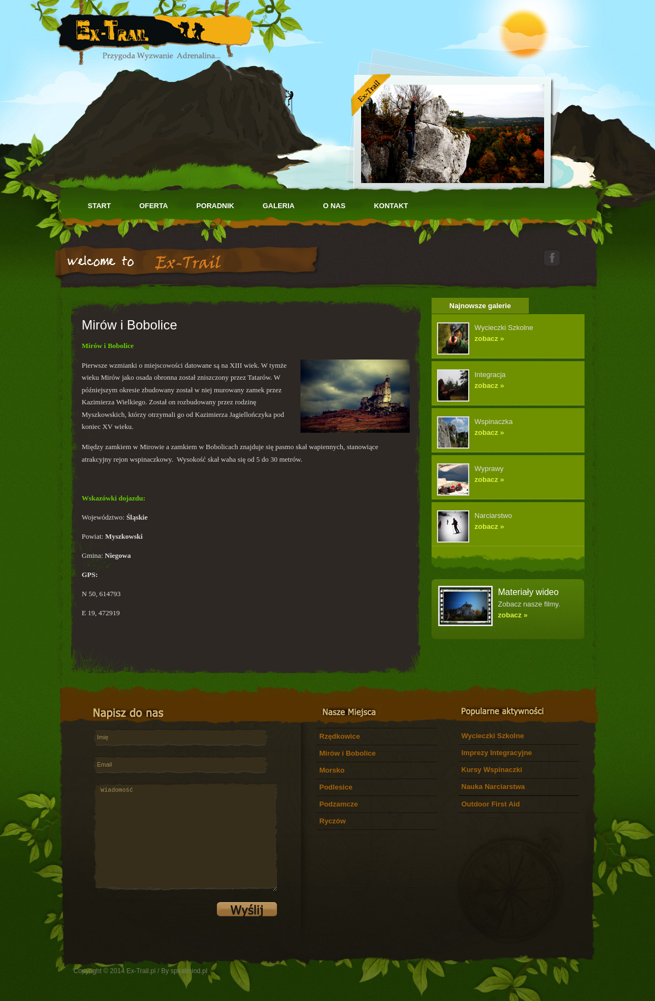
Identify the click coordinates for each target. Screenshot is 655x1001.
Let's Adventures (154, 33)
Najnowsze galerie (480, 306)
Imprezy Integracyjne (497, 753)
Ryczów (333, 821)
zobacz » (489, 338)
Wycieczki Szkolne (493, 736)
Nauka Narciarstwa (493, 786)
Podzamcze (339, 804)
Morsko (332, 770)
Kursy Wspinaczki (492, 770)
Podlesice (336, 787)
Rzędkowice (340, 736)
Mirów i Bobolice (348, 753)
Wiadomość (185, 836)
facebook (551, 258)
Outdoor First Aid (491, 804)
